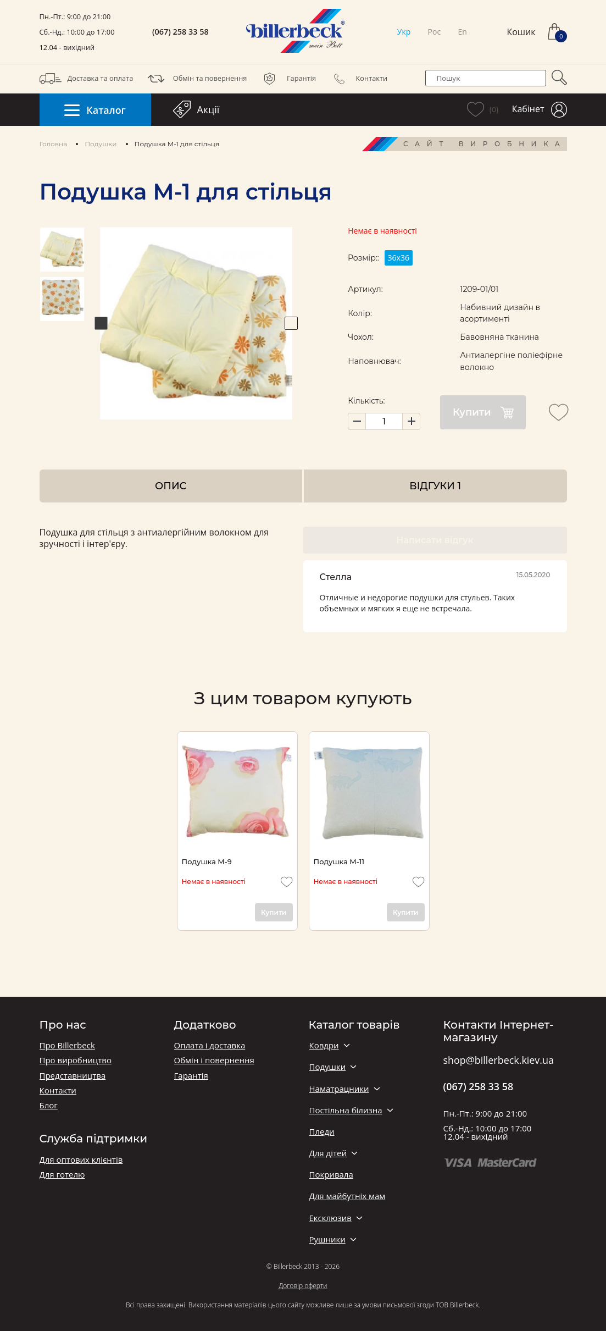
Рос (434, 31)
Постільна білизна (345, 1110)
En (462, 31)
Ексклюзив (330, 1218)
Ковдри (324, 1045)
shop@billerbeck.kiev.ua (498, 1060)
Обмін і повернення (214, 1060)
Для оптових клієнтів (81, 1159)
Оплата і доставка (210, 1045)
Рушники (327, 1239)
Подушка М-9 (207, 861)
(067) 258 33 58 (180, 32)
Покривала (331, 1174)
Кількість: (366, 401)
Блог (49, 1105)
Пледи (322, 1131)
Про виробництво (76, 1060)
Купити (483, 412)
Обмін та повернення (196, 79)
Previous (101, 323)
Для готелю (62, 1174)
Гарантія (287, 79)
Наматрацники (339, 1088)
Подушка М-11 (339, 861)
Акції (196, 109)
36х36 (398, 257)
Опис (170, 485)
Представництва (73, 1075)
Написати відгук (434, 540)
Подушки (100, 144)
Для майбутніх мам (347, 1196)
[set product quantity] (384, 421)
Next (291, 323)
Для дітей (328, 1153)
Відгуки (435, 485)
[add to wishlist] (559, 412)
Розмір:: (363, 258)
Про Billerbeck (67, 1045)
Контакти (358, 79)
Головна (54, 144)
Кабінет (539, 110)
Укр (403, 31)
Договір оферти (303, 1286)
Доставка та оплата (87, 79)
